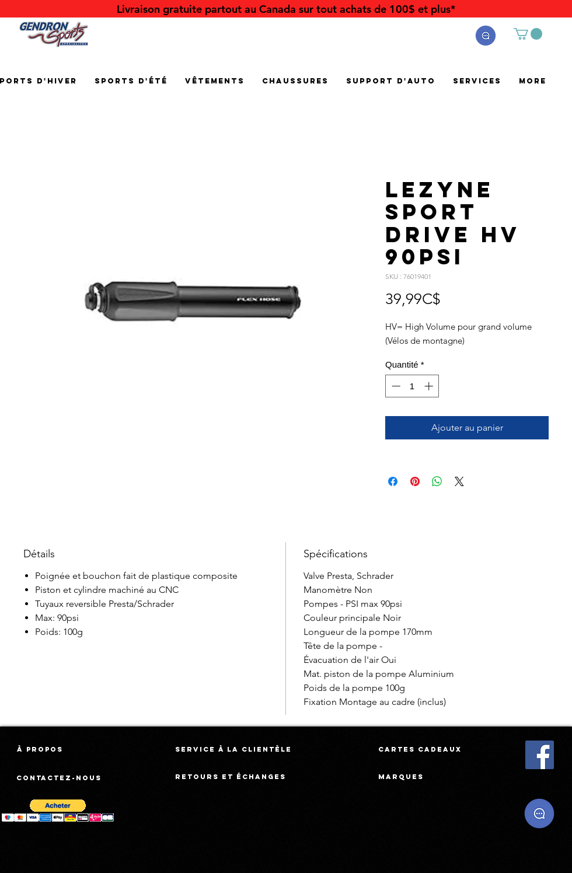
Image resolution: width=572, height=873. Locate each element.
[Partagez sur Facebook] (393, 481)
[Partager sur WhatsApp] (437, 481)
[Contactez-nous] (59, 777)
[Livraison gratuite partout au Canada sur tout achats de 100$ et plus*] (286, 9)
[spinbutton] (412, 386)
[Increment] (430, 386)
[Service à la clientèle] (233, 749)
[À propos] (40, 749)
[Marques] (401, 776)
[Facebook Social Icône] (539, 755)
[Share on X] (459, 481)
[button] (486, 36)
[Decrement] (395, 386)
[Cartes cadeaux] (420, 749)
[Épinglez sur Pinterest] (415, 481)
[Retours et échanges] (230, 776)
